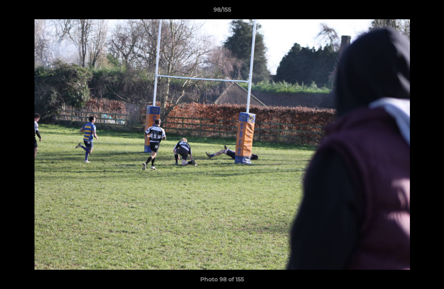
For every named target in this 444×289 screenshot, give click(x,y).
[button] (429, 11)
